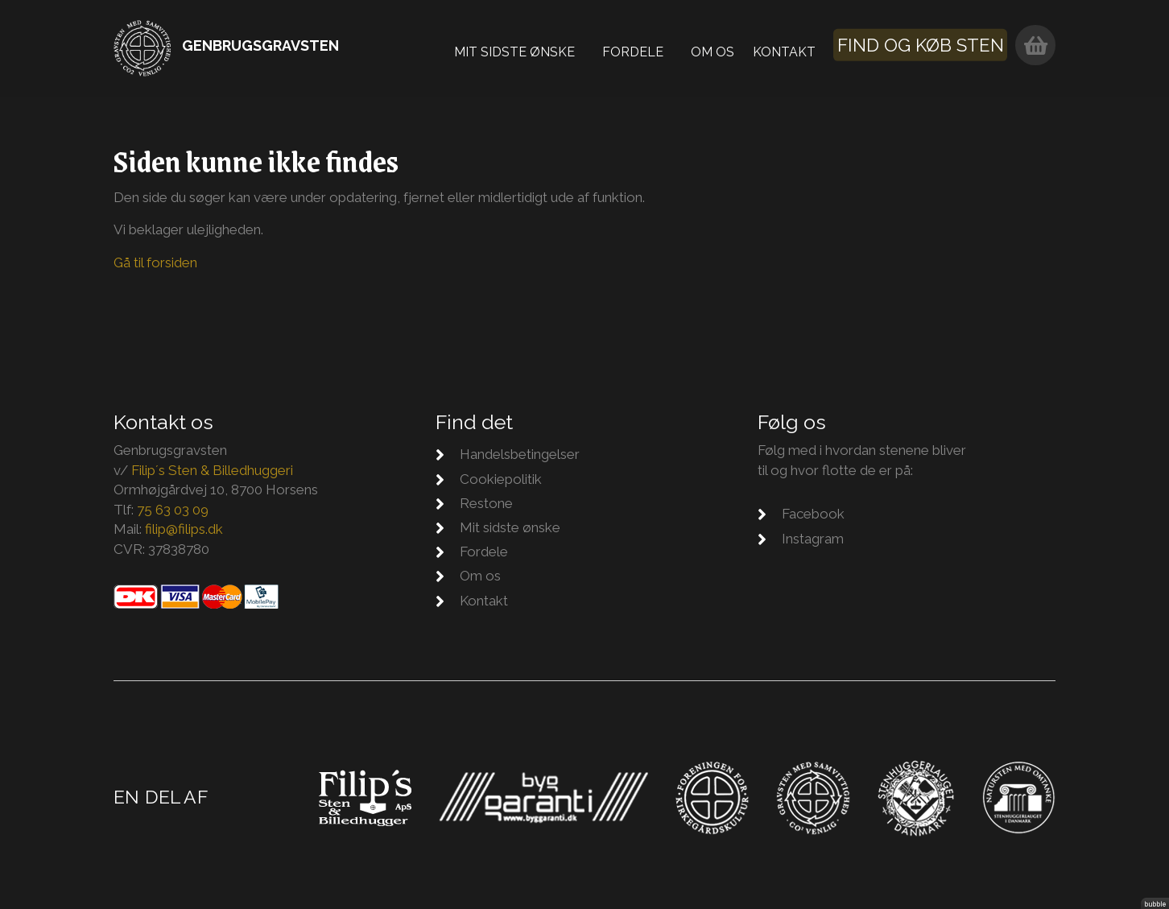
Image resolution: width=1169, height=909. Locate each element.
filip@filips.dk (184, 529)
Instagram (813, 539)
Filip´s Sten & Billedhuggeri (212, 470)
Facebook (813, 514)
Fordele (643, 48)
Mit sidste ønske (525, 48)
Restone (486, 503)
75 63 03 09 (173, 510)
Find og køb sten (930, 45)
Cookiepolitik (501, 479)
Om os (723, 48)
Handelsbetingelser (520, 454)
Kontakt (794, 48)
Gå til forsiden (155, 262)
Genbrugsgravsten (260, 45)
